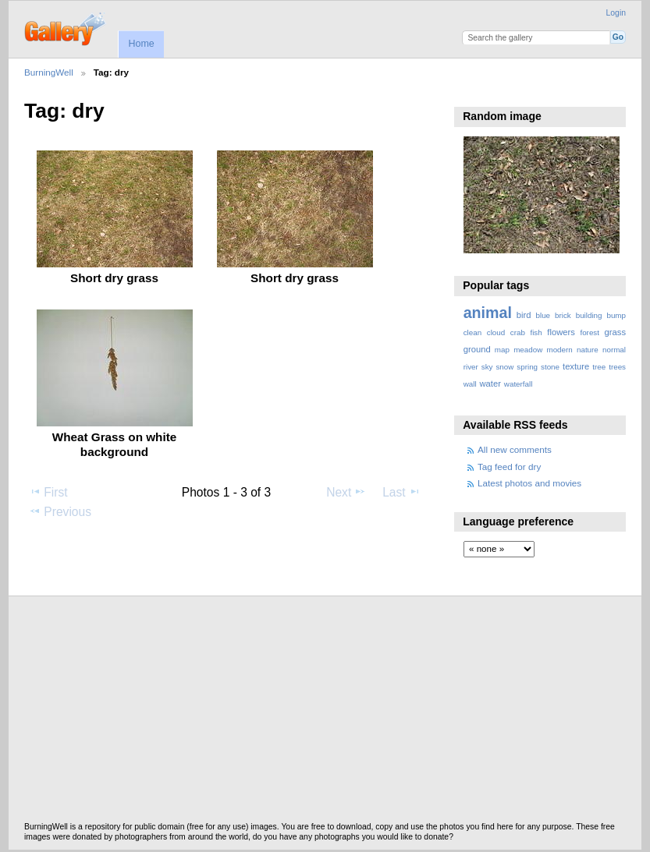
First (48, 492)
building (589, 315)
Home (141, 43)
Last (401, 492)
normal (614, 349)
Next (346, 492)
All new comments (515, 449)
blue (543, 315)
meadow (527, 349)
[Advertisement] (325, 713)
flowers (561, 332)
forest (589, 332)
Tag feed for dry (509, 466)
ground (477, 349)
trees (617, 366)
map (502, 349)
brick (563, 315)
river (471, 366)
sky (487, 366)
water (490, 383)
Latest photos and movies (529, 483)
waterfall (518, 384)
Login (616, 13)
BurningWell (48, 72)
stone (550, 366)
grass (615, 332)
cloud (496, 332)
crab (517, 332)
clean (472, 332)
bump (616, 315)
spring (527, 366)
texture (576, 366)
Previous (60, 511)
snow (504, 366)
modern (559, 349)
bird (524, 315)
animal (488, 312)
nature (587, 349)
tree (599, 366)
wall (470, 384)
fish (536, 332)
